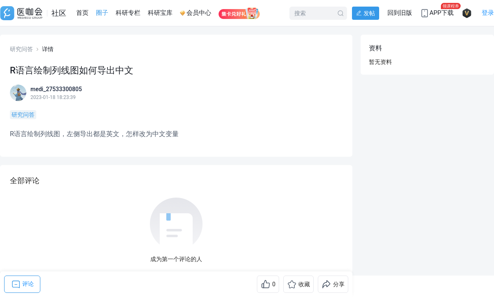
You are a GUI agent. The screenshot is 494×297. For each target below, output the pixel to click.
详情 (48, 49)
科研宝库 (160, 12)
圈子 (102, 12)
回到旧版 (399, 12)
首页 (82, 12)
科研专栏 (128, 12)
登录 (488, 12)
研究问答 (21, 49)
